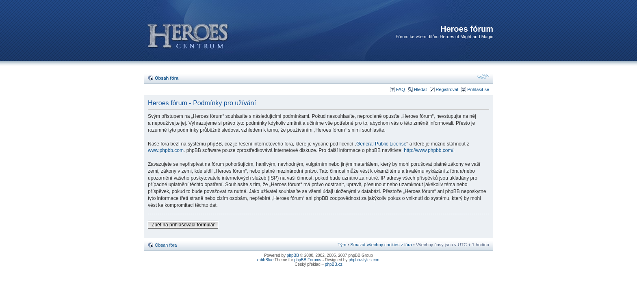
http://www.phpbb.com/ (428, 150)
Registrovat (447, 89)
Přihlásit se (478, 89)
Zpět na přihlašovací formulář (183, 225)
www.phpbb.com (166, 150)
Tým (342, 244)
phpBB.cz (333, 264)
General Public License (381, 144)
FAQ (400, 89)
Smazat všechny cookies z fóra (381, 244)
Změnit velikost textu (483, 76)
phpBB (293, 255)
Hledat (420, 89)
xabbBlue (265, 260)
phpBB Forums (307, 260)
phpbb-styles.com (364, 260)
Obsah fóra (166, 78)
